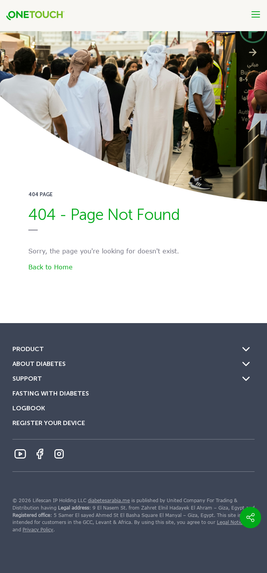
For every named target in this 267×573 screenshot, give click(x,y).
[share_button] (250, 517)
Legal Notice (231, 522)
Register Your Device (48, 423)
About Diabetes (39, 363)
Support (27, 378)
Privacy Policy (38, 530)
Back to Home (50, 267)
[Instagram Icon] (59, 454)
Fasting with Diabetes (50, 393)
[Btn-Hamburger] (255, 14)
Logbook (28, 408)
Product (28, 349)
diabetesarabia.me (109, 500)
